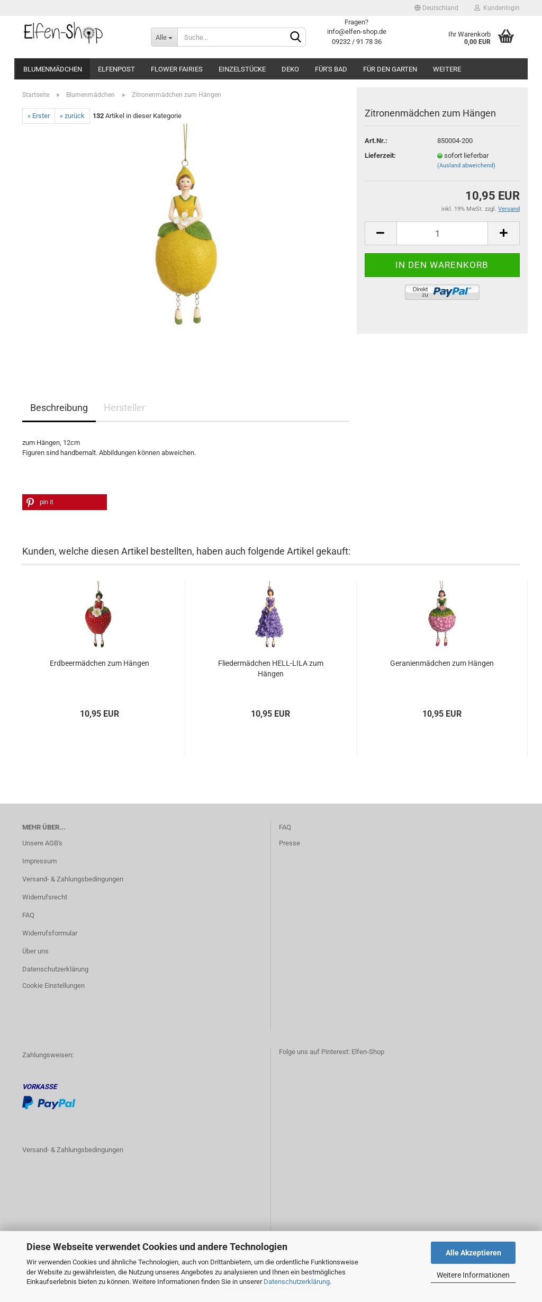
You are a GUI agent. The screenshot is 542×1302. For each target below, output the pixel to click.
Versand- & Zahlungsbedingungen (72, 879)
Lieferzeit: (380, 155)
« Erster (39, 116)
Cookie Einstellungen (53, 985)
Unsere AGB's (42, 843)
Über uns (35, 951)
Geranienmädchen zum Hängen (442, 663)
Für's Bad (331, 69)
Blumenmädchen (52, 69)
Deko (290, 69)
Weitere (447, 69)
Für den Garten (390, 69)
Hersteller (124, 407)
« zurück (72, 116)
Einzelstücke (242, 69)
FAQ (28, 915)
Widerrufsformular (49, 933)
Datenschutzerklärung (297, 1282)
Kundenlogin (497, 8)
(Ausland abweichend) (466, 165)
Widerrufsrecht (44, 897)
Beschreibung (59, 407)
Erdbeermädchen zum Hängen (99, 663)
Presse (289, 843)
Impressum (39, 861)
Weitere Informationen (473, 1275)
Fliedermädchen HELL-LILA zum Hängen (270, 668)
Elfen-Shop (367, 1052)
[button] (64, 502)
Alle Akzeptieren (473, 1253)
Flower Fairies (177, 69)
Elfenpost (116, 69)
